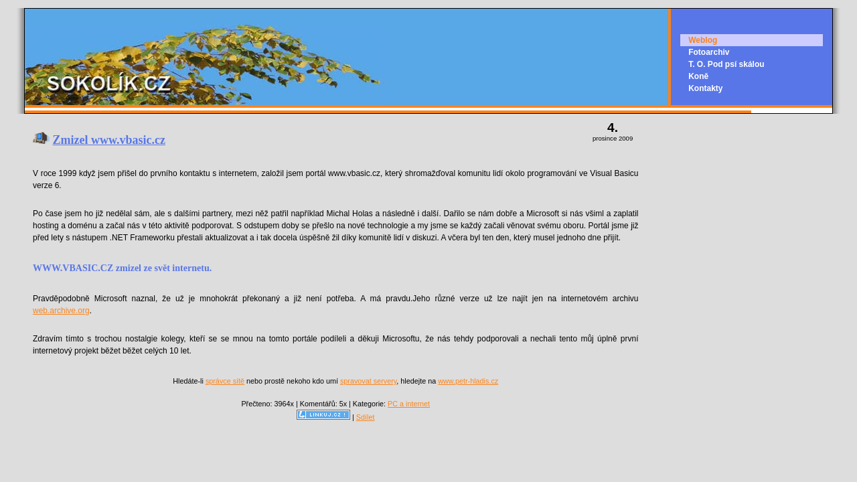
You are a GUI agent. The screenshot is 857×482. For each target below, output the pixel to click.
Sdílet (365, 417)
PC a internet (409, 404)
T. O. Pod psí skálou (726, 64)
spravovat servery (368, 381)
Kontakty (705, 88)
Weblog (702, 40)
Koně (698, 76)
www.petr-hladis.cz (468, 381)
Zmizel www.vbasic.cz (109, 140)
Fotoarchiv (708, 52)
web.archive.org (61, 310)
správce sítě (225, 381)
